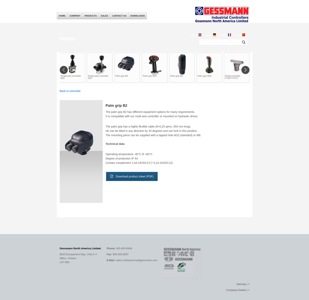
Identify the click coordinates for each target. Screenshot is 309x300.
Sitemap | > (242, 284)
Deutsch (208, 35)
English (194, 35)
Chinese (237, 35)
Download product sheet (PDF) (131, 176)
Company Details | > (237, 290)
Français (223, 35)
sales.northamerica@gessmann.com (136, 260)
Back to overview (70, 91)
